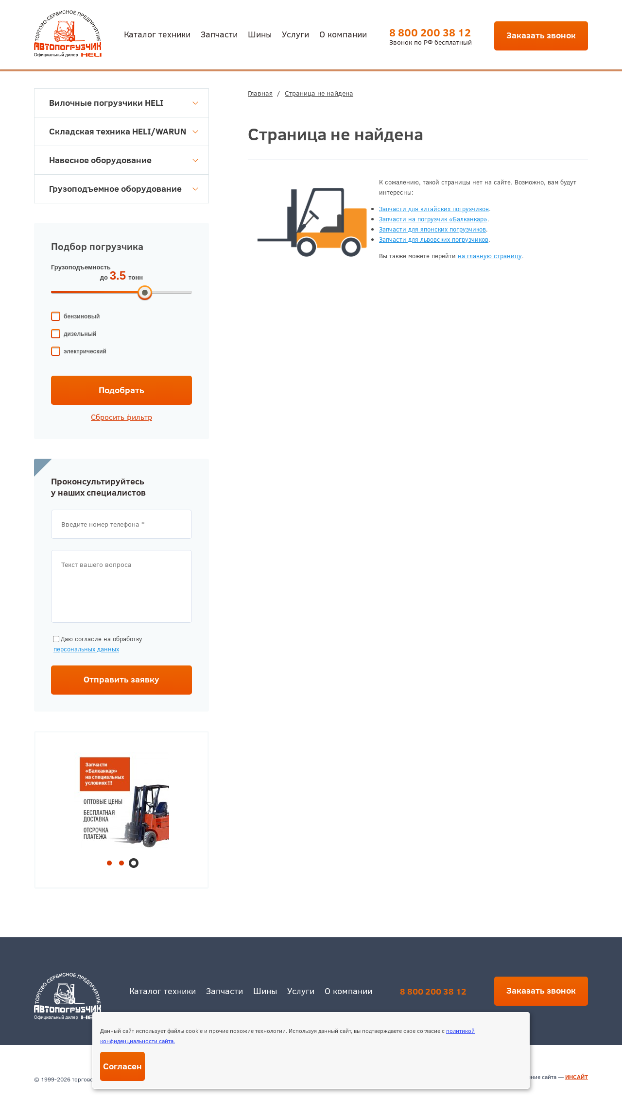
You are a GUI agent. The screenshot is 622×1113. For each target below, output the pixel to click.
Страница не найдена (319, 93)
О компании (343, 33)
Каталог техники (157, 33)
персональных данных (86, 649)
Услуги (295, 33)
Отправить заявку (121, 679)
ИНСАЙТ (576, 1077)
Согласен (122, 1066)
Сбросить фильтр (121, 417)
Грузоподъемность (81, 267)
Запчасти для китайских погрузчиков (434, 208)
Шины (260, 33)
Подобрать (121, 390)
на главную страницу (490, 255)
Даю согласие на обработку (96, 644)
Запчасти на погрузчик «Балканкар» (433, 219)
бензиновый (82, 316)
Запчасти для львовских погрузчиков (433, 239)
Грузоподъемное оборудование (123, 189)
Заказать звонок (541, 35)
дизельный (80, 334)
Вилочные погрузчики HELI (123, 103)
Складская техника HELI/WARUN (123, 131)
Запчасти (219, 33)
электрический (85, 351)
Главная (260, 93)
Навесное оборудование (123, 160)
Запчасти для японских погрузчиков (432, 229)
